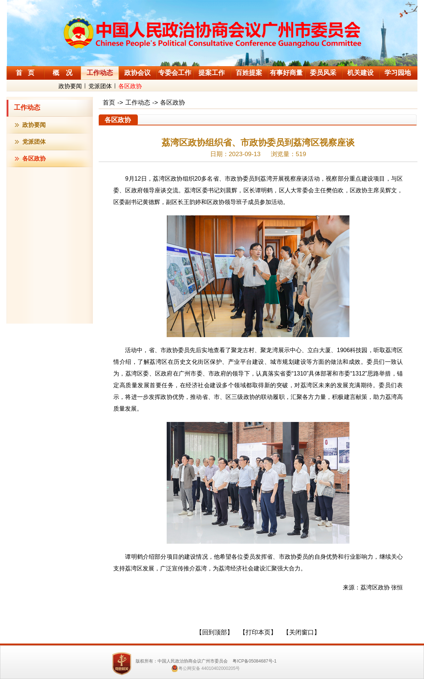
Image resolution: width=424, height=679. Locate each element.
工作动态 (27, 107)
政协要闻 (70, 86)
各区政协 (130, 86)
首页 (109, 102)
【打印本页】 (258, 632)
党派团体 (100, 86)
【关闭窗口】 (301, 632)
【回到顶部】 (214, 632)
